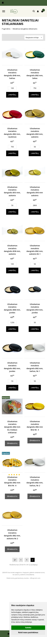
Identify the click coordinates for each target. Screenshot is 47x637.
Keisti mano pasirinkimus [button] (28, 632)
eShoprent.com (35, 578)
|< (15, 560)
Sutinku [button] (28, 628)
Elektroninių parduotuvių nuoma (18, 578)
